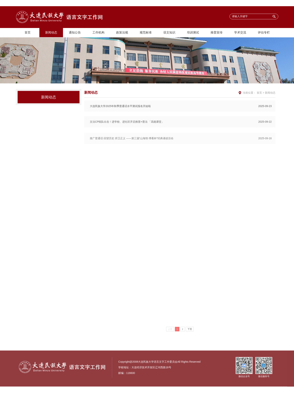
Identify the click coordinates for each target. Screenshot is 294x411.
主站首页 (270, 3)
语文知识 (169, 32)
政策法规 (122, 32)
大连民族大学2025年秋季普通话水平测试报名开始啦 (181, 114)
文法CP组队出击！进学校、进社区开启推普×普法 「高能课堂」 (181, 130)
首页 (28, 32)
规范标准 (146, 32)
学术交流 (240, 32)
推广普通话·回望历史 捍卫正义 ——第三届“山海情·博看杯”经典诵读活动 (181, 148)
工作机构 (98, 32)
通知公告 (75, 32)
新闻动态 (51, 32)
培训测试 (193, 32)
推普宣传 (217, 32)
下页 (190, 338)
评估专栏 (264, 32)
